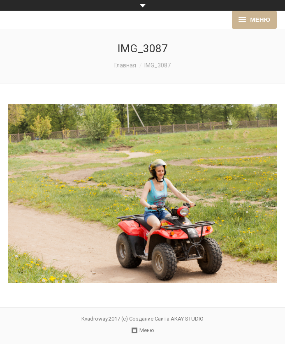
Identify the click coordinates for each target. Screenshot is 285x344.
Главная (125, 65)
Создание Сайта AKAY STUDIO (166, 319)
